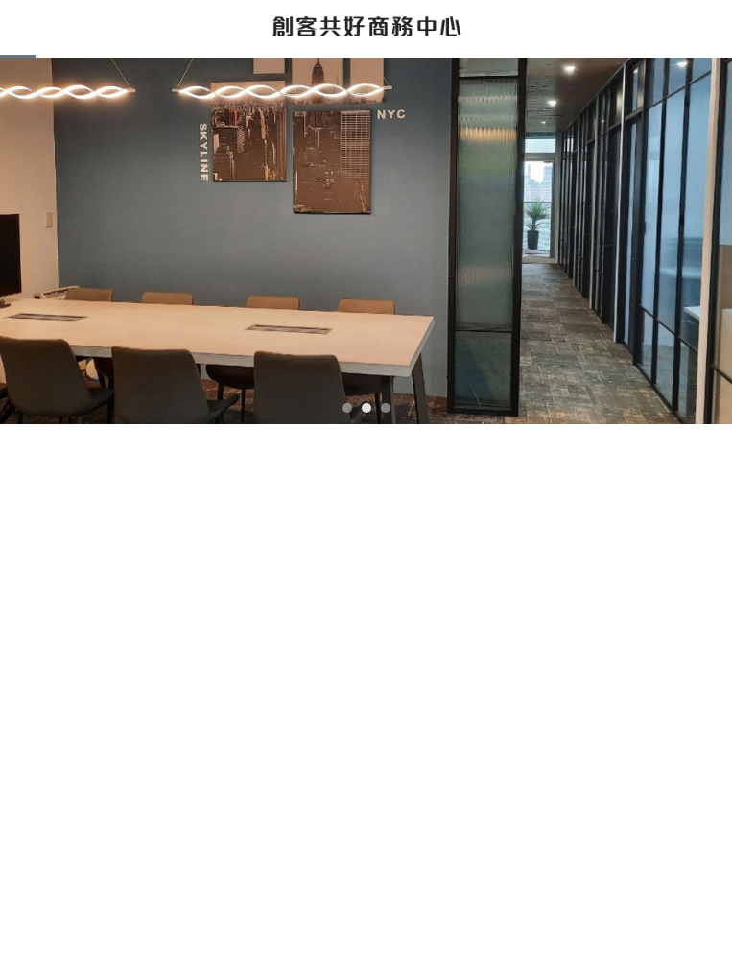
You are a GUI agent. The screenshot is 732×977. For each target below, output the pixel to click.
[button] (347, 408)
